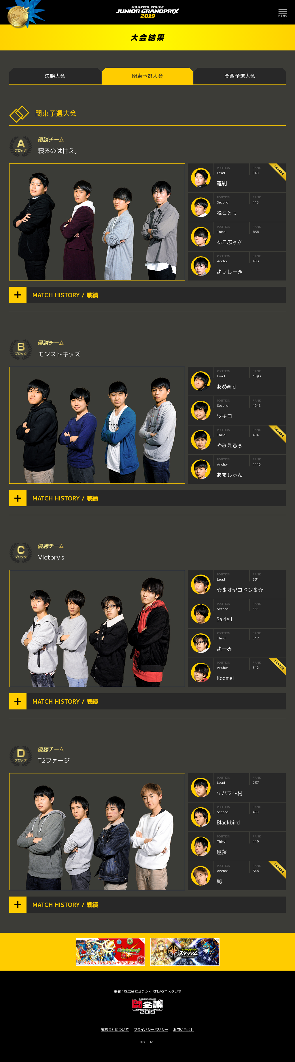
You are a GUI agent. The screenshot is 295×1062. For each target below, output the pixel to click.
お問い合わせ (183, 1029)
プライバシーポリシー (151, 1029)
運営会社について (115, 1029)
